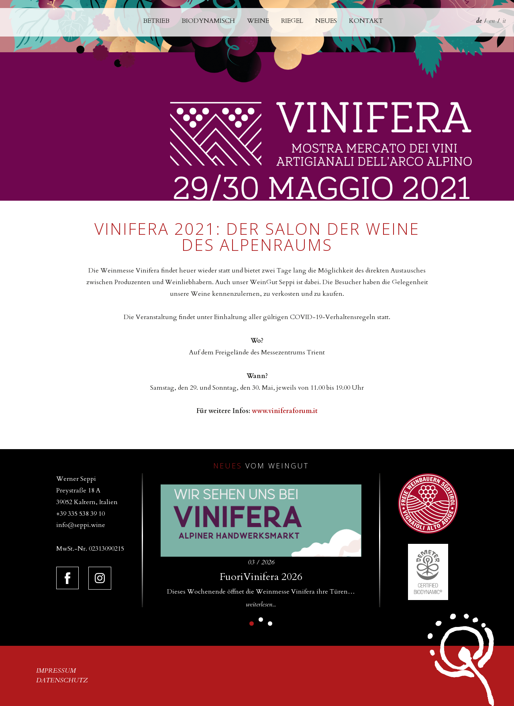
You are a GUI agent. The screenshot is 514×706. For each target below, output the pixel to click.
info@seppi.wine (80, 525)
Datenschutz (62, 680)
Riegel (292, 20)
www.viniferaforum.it (285, 411)
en (492, 20)
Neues (326, 20)
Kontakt (366, 20)
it (504, 20)
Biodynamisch (208, 20)
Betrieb (156, 20)
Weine (258, 20)
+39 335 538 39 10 (80, 513)
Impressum (56, 670)
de (478, 20)
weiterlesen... (261, 604)
